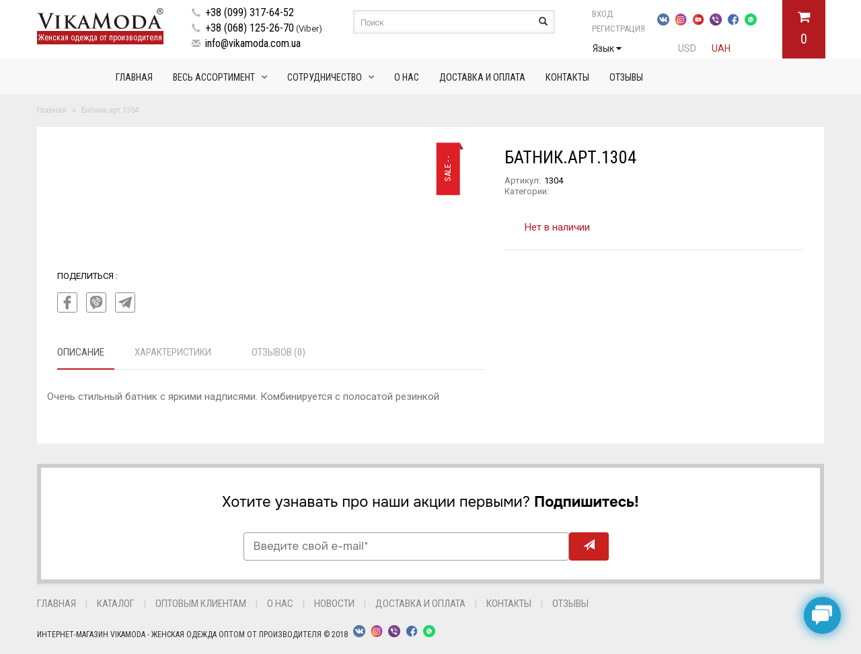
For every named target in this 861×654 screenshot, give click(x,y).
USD (687, 48)
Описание (80, 352)
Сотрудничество (324, 77)
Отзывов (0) (278, 352)
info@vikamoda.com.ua (253, 43)
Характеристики (173, 352)
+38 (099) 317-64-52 (249, 12)
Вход (602, 14)
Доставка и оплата (482, 77)
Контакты (567, 77)
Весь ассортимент (214, 77)
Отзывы (626, 77)
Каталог (116, 604)
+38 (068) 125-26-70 (249, 28)
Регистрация (618, 29)
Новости (334, 604)
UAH (721, 48)
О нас (406, 77)
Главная (134, 77)
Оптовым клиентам (200, 604)
